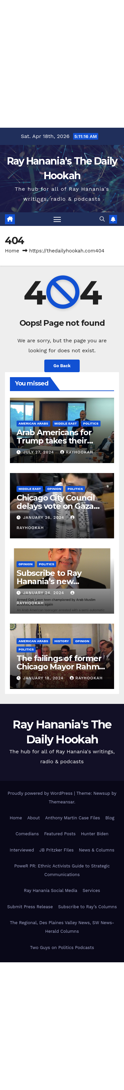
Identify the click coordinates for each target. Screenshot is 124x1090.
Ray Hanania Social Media (50, 890)
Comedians (27, 833)
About (33, 817)
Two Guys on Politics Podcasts (62, 947)
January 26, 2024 (44, 517)
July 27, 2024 (39, 452)
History (62, 641)
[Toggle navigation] (57, 219)
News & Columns (96, 850)
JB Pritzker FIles (56, 850)
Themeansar (61, 801)
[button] (102, 219)
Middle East (66, 423)
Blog (109, 817)
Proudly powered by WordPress (41, 793)
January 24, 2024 (44, 592)
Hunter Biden (94, 833)
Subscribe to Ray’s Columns (87, 906)
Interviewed (22, 850)
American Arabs (33, 423)
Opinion (54, 489)
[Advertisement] (62, 62)
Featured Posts (59, 833)
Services (91, 890)
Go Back (62, 365)
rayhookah (76, 452)
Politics (90, 423)
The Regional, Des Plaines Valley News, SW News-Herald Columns (62, 927)
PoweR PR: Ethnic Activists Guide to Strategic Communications (62, 870)
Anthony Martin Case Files (72, 817)
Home (12, 251)
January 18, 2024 (44, 678)
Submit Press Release (30, 906)
